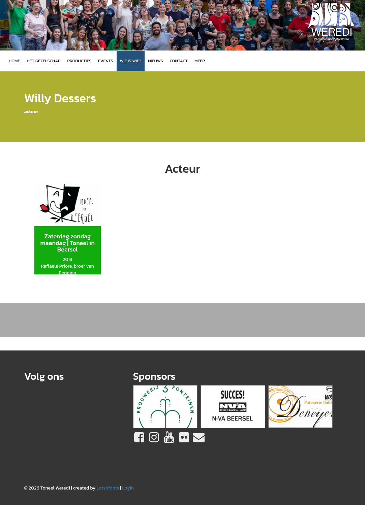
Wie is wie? (131, 61)
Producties (79, 61)
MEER (199, 61)
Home (14, 61)
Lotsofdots (107, 488)
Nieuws (155, 61)
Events (105, 61)
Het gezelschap (43, 61)
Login (128, 488)
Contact (179, 61)
